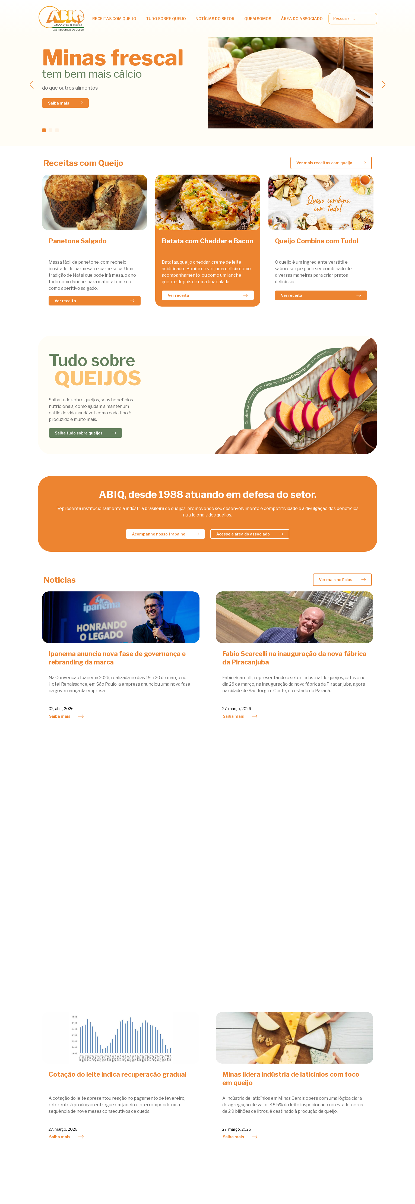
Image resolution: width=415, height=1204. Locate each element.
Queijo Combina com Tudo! (316, 241)
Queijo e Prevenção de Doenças (135, 1072)
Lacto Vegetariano (56, 1049)
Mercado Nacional (206, 1049)
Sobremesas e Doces (58, 1079)
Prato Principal (53, 1064)
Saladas (46, 1072)
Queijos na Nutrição (124, 1041)
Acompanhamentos (57, 1041)
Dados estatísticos (341, 1057)
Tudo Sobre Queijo (166, 18)
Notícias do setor (215, 18)
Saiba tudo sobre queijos (79, 433)
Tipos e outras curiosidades (132, 1087)
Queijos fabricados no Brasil (132, 1094)
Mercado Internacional (211, 1064)
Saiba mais (58, 103)
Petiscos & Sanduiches (60, 1056)
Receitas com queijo (114, 18)
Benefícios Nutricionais (128, 1049)
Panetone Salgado (78, 241)
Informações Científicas (128, 1056)
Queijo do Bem (272, 1064)
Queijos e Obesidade (124, 1064)
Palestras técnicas (341, 1073)
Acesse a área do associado (243, 534)
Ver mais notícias (335, 579)
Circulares (333, 1050)
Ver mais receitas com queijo (324, 162)
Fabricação (115, 1110)
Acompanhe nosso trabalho (158, 534)
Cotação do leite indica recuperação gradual (117, 809)
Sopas (44, 1087)
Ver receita (65, 300)
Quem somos (257, 18)
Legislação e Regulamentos (350, 1065)
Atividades (199, 1041)
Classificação (118, 1117)
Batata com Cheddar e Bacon (207, 241)
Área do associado (302, 18)
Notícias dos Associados (212, 1056)
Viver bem (115, 1079)
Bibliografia (116, 1125)
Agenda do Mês (273, 1041)
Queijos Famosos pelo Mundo (133, 1102)
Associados (269, 1056)
